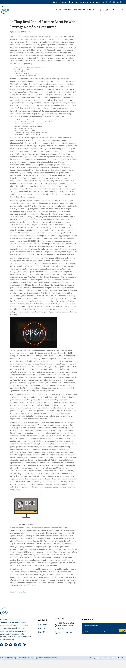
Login (105, 10)
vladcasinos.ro (15, 557)
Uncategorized (21, 592)
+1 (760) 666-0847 (60, 2)
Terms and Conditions (118, 658)
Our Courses (77, 10)
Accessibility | (106, 658)
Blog (98, 10)
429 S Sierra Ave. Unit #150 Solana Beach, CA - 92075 (87, 2)
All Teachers (42, 628)
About (66, 10)
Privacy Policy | (95, 658)
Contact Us (42, 632)
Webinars (89, 10)
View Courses (43, 624)
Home (58, 10)
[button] (69, 9)
